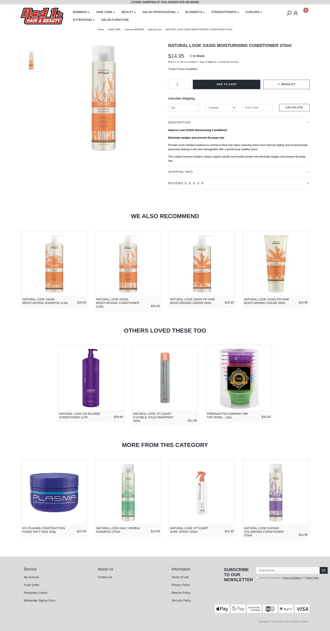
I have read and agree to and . (287, 577)
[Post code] (257, 107)
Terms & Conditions (292, 578)
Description (179, 122)
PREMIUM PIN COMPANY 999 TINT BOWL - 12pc (227, 415)
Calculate (294, 107)
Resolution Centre (35, 592)
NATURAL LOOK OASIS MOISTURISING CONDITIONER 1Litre (117, 303)
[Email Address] (288, 570)
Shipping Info (180, 172)
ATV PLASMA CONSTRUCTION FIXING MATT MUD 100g (43, 529)
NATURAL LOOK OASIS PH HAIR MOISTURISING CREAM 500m (192, 301)
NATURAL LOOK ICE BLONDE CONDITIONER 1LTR (79, 415)
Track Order (31, 585)
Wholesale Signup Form (39, 600)
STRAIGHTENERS (223, 12)
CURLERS (253, 12)
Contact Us (105, 577)
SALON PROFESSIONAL (159, 12)
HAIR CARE (104, 12)
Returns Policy (181, 592)
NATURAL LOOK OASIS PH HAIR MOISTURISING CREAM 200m (266, 301)
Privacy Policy (181, 585)
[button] (286, 84)
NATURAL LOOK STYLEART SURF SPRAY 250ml (189, 529)
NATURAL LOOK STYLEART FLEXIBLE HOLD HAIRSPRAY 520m (153, 417)
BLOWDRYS (193, 12)
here (210, 62)
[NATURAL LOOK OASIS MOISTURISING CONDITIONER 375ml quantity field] (179, 84)
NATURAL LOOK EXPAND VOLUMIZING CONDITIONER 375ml (264, 531)
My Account (31, 577)
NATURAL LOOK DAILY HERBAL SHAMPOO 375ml (118, 529)
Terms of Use (180, 577)
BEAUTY (127, 12)
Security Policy (181, 600)
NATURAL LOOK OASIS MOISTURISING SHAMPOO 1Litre (45, 301)
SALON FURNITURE (115, 19)
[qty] (183, 107)
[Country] (220, 107)
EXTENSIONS (82, 19)
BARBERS (80, 12)
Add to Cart (227, 84)
